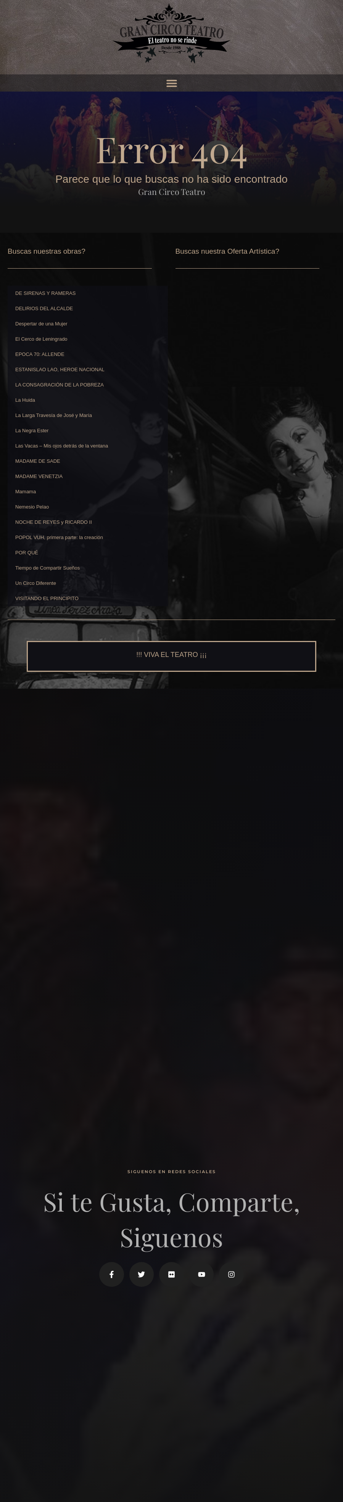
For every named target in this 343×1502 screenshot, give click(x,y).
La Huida (25, 400)
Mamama (25, 491)
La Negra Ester (31, 430)
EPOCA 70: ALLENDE (39, 354)
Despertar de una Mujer (41, 324)
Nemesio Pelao (32, 507)
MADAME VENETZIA (39, 476)
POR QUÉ (26, 552)
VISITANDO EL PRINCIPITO (47, 598)
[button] (171, 83)
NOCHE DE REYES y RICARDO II (53, 522)
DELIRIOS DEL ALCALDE (44, 308)
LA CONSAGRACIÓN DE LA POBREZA (59, 385)
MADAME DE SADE (37, 461)
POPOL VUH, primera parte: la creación (59, 537)
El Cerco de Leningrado (41, 339)
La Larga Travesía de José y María (53, 415)
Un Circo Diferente (35, 583)
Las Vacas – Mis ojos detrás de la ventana (61, 446)
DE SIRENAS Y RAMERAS (45, 293)
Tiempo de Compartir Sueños (47, 568)
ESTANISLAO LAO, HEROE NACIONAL (60, 369)
